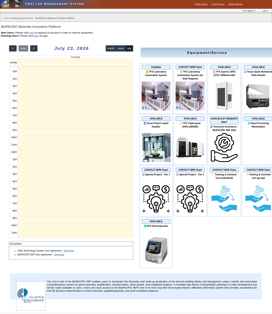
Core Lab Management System (18, 18)
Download (69, 250)
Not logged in (249, 10)
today (23, 48)
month (110, 48)
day (129, 48)
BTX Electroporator (157, 226)
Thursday (75, 57)
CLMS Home (218, 4)
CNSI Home (201, 4)
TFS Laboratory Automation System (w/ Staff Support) (190, 75)
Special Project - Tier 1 (157, 174)
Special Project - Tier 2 (191, 174)
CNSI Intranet (235, 4)
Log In (265, 10)
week (121, 48)
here (31, 32)
